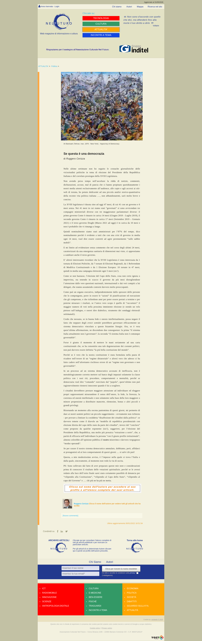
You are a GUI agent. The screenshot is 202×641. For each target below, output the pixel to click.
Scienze (46, 602)
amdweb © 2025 (157, 620)
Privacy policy (107, 628)
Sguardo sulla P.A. (138, 606)
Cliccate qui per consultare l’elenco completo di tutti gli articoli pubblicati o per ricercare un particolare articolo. (92, 542)
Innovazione (49, 597)
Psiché (93, 602)
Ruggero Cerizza (81, 504)
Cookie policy (95, 628)
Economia (132, 588)
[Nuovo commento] (70, 516)
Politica (54, 66)
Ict (44, 588)
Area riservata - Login (51, 6)
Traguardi (95, 606)
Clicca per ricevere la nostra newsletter (121, 569)
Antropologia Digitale (55, 606)
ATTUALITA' (43, 66)
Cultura (93, 588)
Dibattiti (132, 602)
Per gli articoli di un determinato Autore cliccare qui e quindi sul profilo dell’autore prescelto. (92, 550)
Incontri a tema (98, 610)
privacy (133, 573)
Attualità (132, 610)
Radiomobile (49, 593)
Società (131, 597)
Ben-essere (95, 597)
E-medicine (95, 593)
